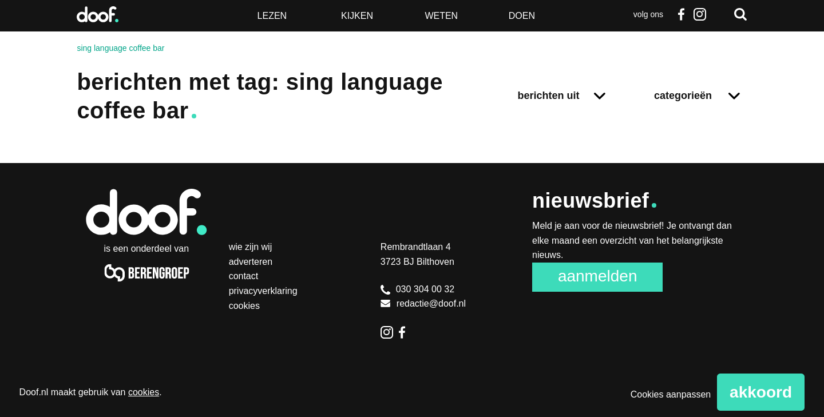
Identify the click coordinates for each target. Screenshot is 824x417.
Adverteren (251, 262)
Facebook (681, 14)
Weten (441, 16)
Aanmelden (597, 276)
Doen (522, 16)
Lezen (272, 16)
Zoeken (740, 14)
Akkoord (761, 392)
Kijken (357, 16)
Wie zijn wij (250, 247)
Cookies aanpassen (671, 394)
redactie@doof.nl (423, 303)
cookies (143, 392)
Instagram (700, 14)
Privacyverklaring (263, 291)
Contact (244, 276)
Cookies (244, 306)
